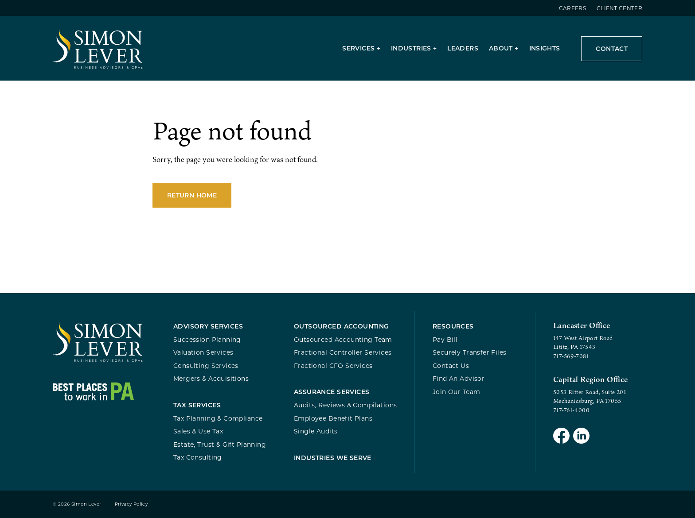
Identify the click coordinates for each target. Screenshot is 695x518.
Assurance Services (332, 391)
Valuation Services (203, 352)
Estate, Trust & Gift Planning (219, 444)
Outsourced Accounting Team (343, 339)
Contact (612, 48)
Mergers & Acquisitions (211, 378)
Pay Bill (445, 339)
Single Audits (315, 431)
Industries (411, 48)
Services (358, 48)
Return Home (192, 195)
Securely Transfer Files (470, 352)
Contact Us (451, 365)
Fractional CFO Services (333, 365)
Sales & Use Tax (198, 431)
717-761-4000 (571, 410)
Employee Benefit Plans (333, 418)
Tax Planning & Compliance (217, 418)
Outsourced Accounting (341, 326)
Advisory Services (208, 326)
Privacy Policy (131, 504)
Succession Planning (207, 339)
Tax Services (197, 405)
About (501, 48)
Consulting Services (205, 365)
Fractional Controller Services (342, 352)
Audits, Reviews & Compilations (345, 405)
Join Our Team (456, 391)
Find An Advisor (458, 378)
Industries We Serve (332, 457)
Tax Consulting (197, 457)
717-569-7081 (571, 356)
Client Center (619, 8)
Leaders (462, 48)
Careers (572, 8)
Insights (544, 48)
